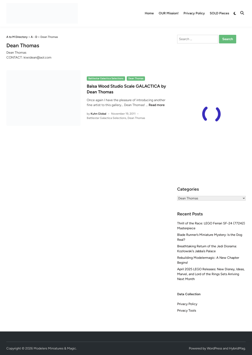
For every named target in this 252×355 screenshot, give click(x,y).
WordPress (214, 348)
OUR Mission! (169, 13)
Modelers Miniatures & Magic (55, 348)
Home (149, 13)
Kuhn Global (98, 113)
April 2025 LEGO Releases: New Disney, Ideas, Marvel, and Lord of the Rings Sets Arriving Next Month (211, 274)
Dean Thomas (136, 78)
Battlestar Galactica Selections (105, 78)
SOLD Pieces (219, 13)
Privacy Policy (194, 13)
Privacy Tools (186, 310)
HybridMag (237, 348)
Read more (157, 105)
